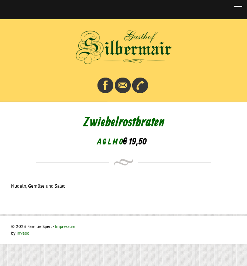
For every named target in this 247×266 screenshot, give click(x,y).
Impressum (65, 226)
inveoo (23, 233)
